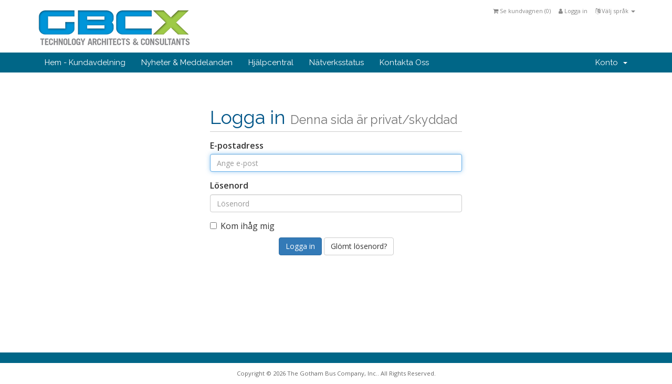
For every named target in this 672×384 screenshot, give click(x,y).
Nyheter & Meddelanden (187, 62)
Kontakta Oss (404, 62)
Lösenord (229, 185)
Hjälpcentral (270, 62)
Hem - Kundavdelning (85, 62)
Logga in (573, 11)
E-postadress (237, 145)
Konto (611, 62)
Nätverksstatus (336, 62)
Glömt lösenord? (359, 246)
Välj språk (615, 11)
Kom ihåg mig (242, 226)
